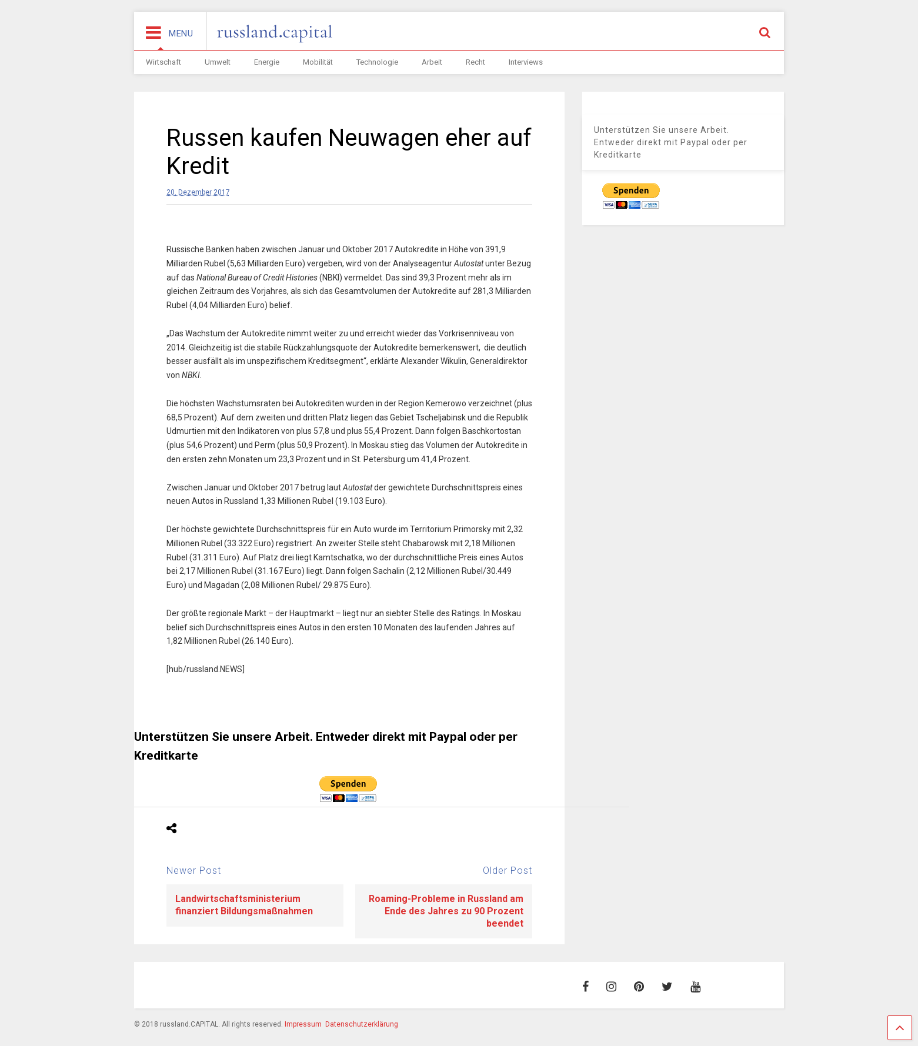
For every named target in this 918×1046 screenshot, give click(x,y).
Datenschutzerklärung (361, 1024)
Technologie (377, 62)
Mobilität (318, 62)
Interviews (526, 62)
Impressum (303, 1024)
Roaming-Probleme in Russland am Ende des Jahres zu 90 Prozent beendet (446, 911)
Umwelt (218, 62)
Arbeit (432, 62)
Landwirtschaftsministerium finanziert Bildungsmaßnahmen (244, 905)
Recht (475, 62)
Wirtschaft (163, 62)
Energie (266, 62)
